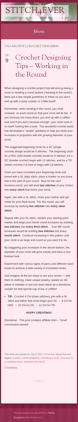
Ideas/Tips (61, 354)
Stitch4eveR (34, 11)
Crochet (51, 354)
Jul (6, 56)
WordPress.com (34, 417)
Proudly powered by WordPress (30, 413)
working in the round (34, 361)
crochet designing (30, 358)
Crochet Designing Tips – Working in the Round (43, 66)
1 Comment (10, 367)
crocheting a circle (50, 358)
